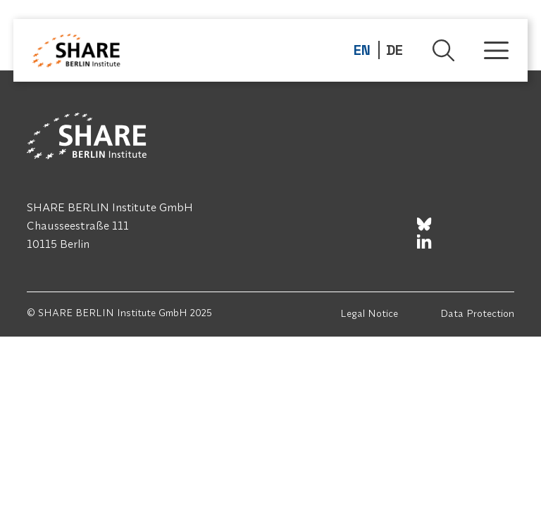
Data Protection (477, 313)
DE (394, 50)
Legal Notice (369, 313)
